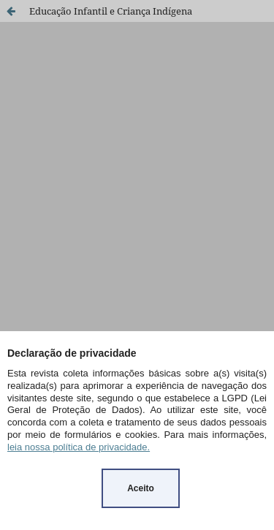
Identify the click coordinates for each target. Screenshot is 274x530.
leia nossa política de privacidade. (78, 447)
